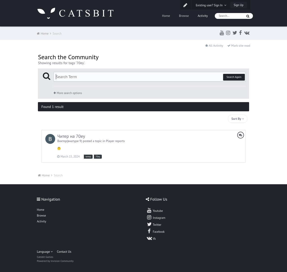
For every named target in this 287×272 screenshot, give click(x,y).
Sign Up (238, 5)
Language (45, 252)
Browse (184, 16)
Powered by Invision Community (55, 261)
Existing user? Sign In (211, 5)
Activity (203, 16)
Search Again (233, 77)
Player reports (115, 141)
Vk (151, 238)
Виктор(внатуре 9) (69, 141)
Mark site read (238, 46)
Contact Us (64, 252)
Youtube (154, 210)
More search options (68, 93)
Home (166, 16)
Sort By (237, 119)
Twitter (153, 224)
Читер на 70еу (71, 136)
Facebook (155, 231)
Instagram (155, 217)
